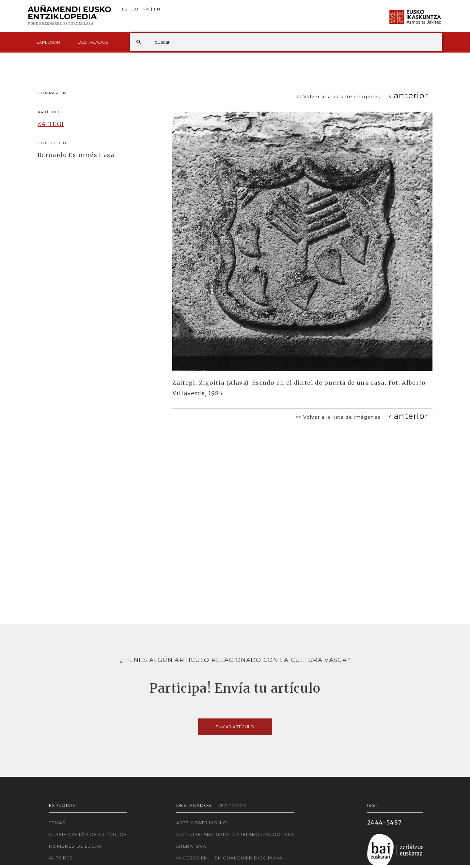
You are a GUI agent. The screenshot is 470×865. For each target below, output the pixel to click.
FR (146, 9)
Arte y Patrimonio (201, 822)
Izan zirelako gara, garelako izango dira (235, 834)
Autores (61, 857)
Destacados (93, 42)
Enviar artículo (235, 726)
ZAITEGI (51, 124)
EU (136, 9)
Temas (57, 822)
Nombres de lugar (75, 846)
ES (125, 9)
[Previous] (408, 95)
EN (157, 9)
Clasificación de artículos (88, 834)
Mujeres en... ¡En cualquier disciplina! (230, 857)
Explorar (48, 42)
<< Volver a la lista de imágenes (338, 97)
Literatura (191, 846)
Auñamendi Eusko (69, 16)
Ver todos (232, 805)
